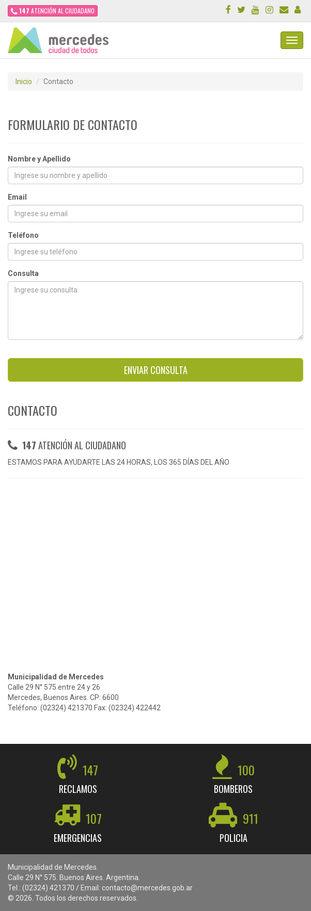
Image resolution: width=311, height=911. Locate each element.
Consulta (23, 273)
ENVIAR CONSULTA (156, 370)
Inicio (23, 81)
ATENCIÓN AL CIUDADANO (53, 10)
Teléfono (23, 235)
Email (17, 197)
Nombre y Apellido (39, 159)
